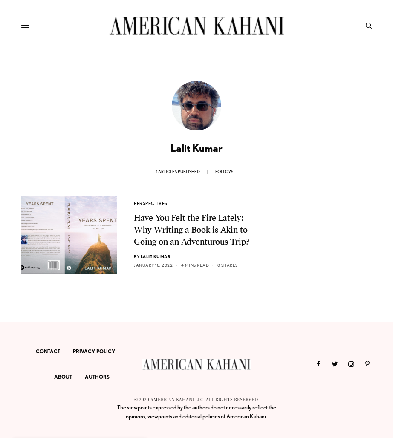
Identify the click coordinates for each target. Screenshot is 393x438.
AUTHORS (97, 377)
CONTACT (48, 351)
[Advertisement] (314, 249)
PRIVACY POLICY (94, 351)
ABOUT (63, 377)
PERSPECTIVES (151, 203)
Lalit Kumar (155, 256)
